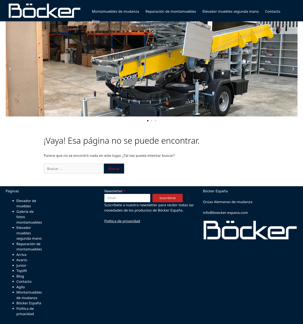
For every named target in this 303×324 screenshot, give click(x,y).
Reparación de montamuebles (168, 11)
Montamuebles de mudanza (113, 11)
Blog (93, 21)
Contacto (270, 11)
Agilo (20, 286)
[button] (147, 120)
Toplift (21, 270)
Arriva (21, 254)
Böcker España (28, 303)
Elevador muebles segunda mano (228, 11)
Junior (21, 265)
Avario (21, 259)
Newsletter (113, 191)
